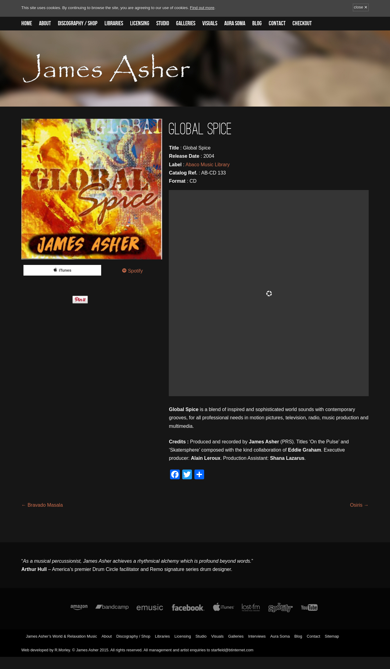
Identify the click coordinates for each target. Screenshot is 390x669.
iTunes (65, 270)
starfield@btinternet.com (232, 650)
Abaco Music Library (208, 164)
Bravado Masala (42, 505)
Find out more (202, 7)
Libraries (114, 23)
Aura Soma (234, 23)
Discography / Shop (78, 23)
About (45, 23)
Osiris (359, 505)
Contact (277, 23)
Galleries (185, 23)
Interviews (257, 636)
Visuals (209, 23)
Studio (162, 23)
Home (26, 23)
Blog (257, 23)
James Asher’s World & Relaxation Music (61, 636)
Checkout (302, 23)
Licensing (139, 23)
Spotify (135, 270)
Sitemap (332, 636)
